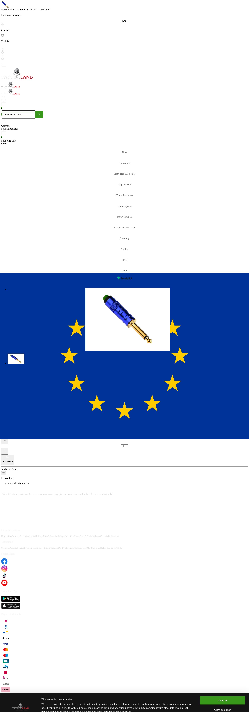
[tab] (124, 478)
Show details (166, 705)
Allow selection (222, 691)
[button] (16, 359)
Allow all (222, 681)
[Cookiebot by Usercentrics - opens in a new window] (20, 705)
